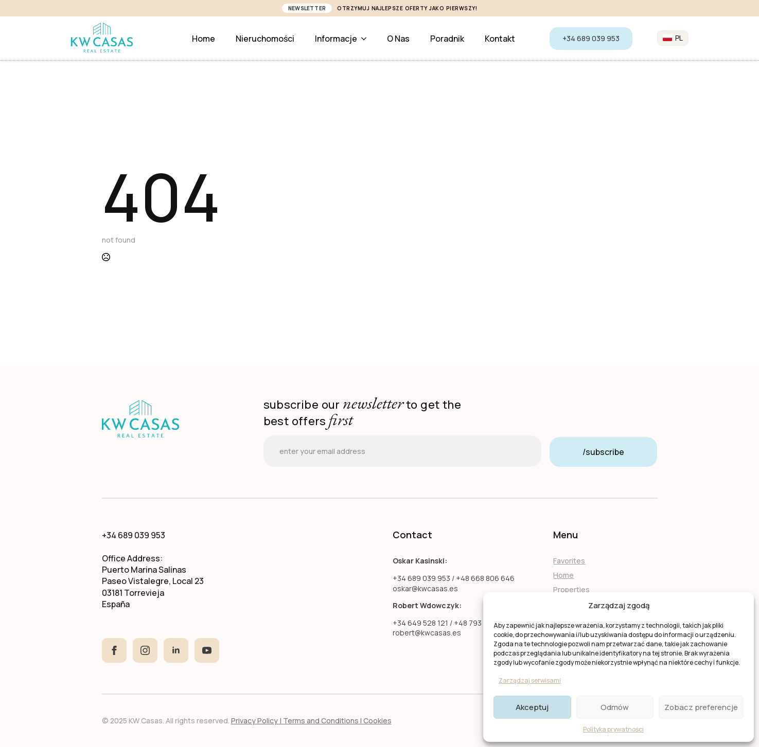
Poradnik (447, 38)
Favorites (569, 561)
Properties (571, 589)
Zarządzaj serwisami (530, 680)
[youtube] (207, 650)
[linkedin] (176, 650)
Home (203, 38)
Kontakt (500, 38)
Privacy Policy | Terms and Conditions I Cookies (311, 720)
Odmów (615, 707)
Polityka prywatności (613, 729)
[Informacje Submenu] (367, 38)
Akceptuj (532, 707)
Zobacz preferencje (701, 707)
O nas (398, 38)
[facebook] (114, 650)
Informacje (336, 38)
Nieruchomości (265, 38)
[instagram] (145, 650)
